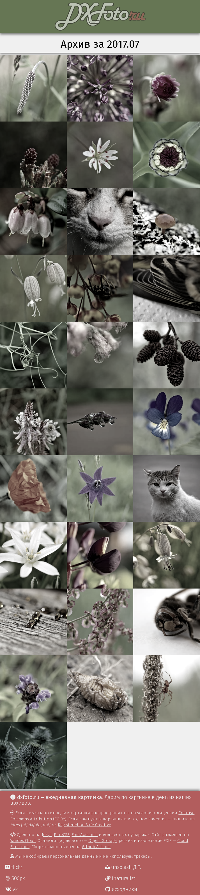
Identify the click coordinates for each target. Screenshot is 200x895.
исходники (121, 889)
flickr (13, 867)
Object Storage (102, 840)
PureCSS (62, 834)
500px (15, 878)
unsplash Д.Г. (123, 867)
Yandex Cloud (23, 840)
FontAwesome (85, 834)
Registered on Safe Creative (84, 824)
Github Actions (96, 846)
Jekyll (47, 834)
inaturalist (120, 878)
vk (11, 889)
